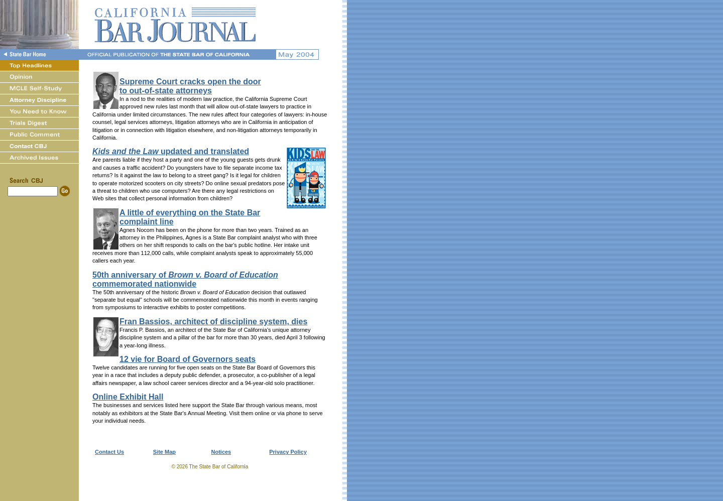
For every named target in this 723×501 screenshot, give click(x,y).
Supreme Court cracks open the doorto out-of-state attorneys (190, 86)
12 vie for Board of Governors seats (187, 359)
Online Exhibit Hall (127, 397)
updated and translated (170, 151)
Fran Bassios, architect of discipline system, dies (213, 321)
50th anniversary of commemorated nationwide (185, 279)
